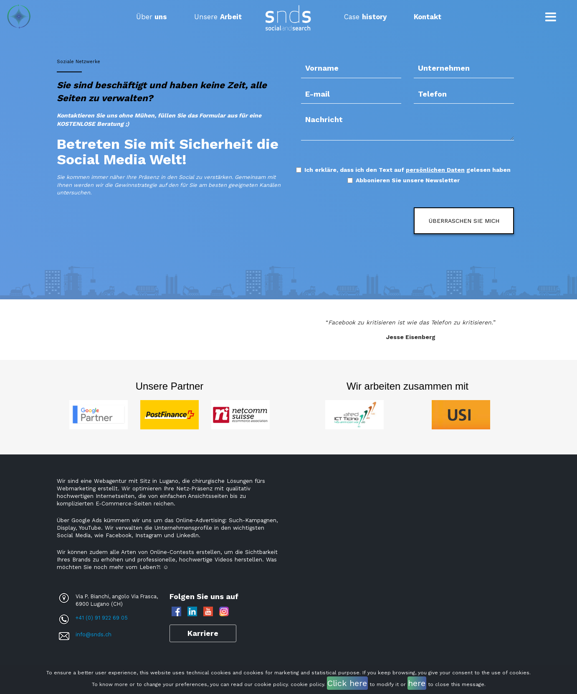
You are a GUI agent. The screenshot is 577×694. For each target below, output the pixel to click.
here (416, 683)
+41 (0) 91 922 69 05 (102, 618)
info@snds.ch (93, 634)
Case (365, 17)
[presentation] (350, 219)
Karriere (202, 633)
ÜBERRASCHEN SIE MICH (464, 220)
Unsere (218, 17)
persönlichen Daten (435, 169)
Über (151, 17)
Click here (347, 683)
